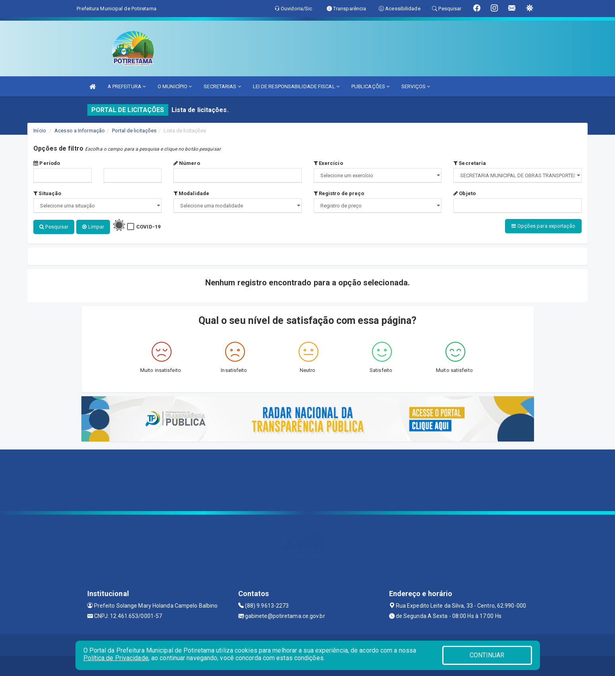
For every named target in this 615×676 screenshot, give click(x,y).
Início (39, 131)
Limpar (93, 227)
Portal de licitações (134, 131)
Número (187, 163)
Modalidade (191, 193)
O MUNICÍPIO (175, 86)
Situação (47, 193)
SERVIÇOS (415, 86)
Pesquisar (53, 227)
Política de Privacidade (115, 658)
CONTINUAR (487, 655)
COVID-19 (148, 227)
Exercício (328, 163)
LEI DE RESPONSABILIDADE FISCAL (296, 86)
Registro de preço (339, 193)
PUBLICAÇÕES (370, 86)
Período (46, 163)
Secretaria (469, 163)
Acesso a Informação (79, 131)
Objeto (464, 193)
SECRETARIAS (222, 86)
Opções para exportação (543, 226)
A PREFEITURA (127, 86)
